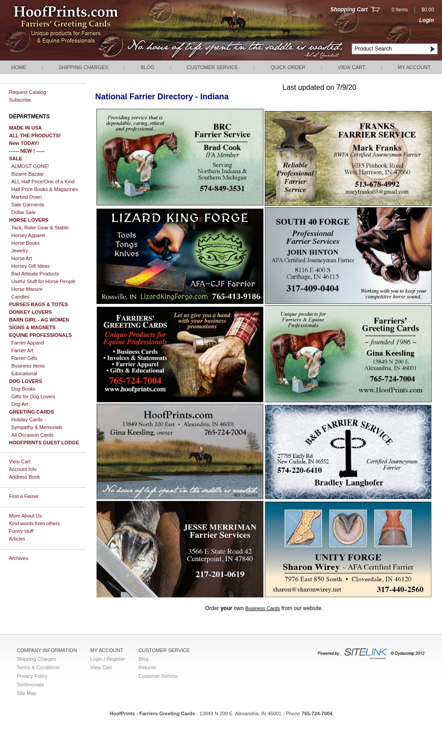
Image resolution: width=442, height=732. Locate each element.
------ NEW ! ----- (27, 151)
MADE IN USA (25, 128)
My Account (414, 67)
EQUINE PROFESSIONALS (40, 335)
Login (426, 20)
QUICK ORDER (288, 67)
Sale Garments (27, 204)
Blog (148, 67)
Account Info (23, 469)
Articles (17, 538)
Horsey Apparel (28, 235)
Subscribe (20, 100)
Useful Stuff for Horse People (43, 281)
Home (18, 67)
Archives (18, 558)
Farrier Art (22, 350)
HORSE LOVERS (28, 220)
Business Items (28, 365)
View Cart (351, 67)
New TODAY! (24, 143)
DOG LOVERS (25, 381)
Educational (24, 373)
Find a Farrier (24, 496)
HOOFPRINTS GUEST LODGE (44, 442)
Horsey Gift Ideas (30, 266)
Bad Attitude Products (35, 273)
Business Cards (262, 608)
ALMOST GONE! (30, 166)
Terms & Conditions (38, 667)
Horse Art (21, 258)
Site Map (26, 693)
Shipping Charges (83, 67)
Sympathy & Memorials (36, 427)
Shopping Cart (349, 9)
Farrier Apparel (27, 342)
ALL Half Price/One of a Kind (42, 181)
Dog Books (23, 389)
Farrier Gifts (24, 358)
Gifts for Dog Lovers (33, 396)
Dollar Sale (23, 212)
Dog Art (19, 404)
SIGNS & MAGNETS (32, 327)
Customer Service (212, 67)
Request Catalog (27, 92)
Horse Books (25, 243)
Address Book (24, 477)
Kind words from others (34, 523)
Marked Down (26, 197)
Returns (147, 667)
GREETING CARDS (31, 412)
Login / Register (107, 659)
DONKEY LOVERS (30, 312)
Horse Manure (27, 289)
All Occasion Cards (32, 435)
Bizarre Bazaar (27, 174)
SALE (15, 158)
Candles (20, 296)
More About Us (25, 515)
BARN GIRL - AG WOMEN (39, 319)
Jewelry (19, 250)
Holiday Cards (26, 419)
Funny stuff (21, 531)
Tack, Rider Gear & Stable (40, 227)
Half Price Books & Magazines (44, 189)
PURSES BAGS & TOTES (38, 304)
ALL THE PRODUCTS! (35, 135)
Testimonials (30, 684)
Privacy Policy (32, 676)
